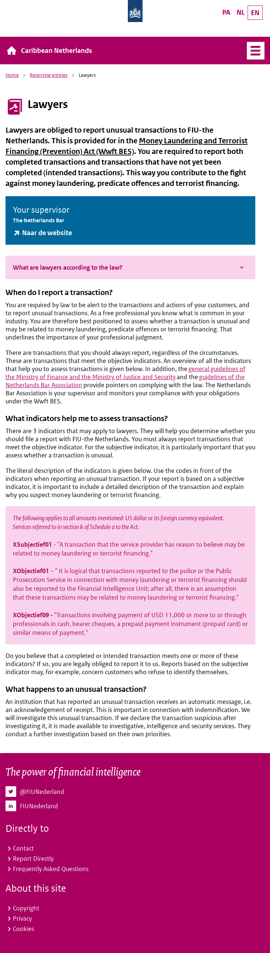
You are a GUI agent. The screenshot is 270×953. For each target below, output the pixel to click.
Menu (252, 51)
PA (226, 12)
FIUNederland (39, 806)
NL (241, 12)
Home (12, 75)
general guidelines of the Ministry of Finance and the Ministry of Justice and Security (125, 373)
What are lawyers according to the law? (67, 267)
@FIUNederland (42, 792)
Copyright (26, 908)
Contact (23, 848)
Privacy (22, 918)
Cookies (23, 929)
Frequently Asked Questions (51, 869)
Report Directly (33, 859)
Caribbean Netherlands (56, 50)
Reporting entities (49, 75)
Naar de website (47, 233)
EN (255, 12)
